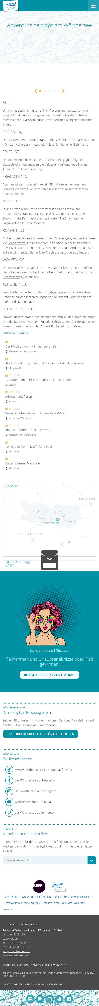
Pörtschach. (14, 120)
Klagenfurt (56, 292)
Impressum (10, 897)
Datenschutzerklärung (36, 897)
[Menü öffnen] (93, 5)
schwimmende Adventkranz (27, 140)
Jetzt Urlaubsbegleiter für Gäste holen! (40, 734)
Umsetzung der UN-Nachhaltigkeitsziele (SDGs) (32, 984)
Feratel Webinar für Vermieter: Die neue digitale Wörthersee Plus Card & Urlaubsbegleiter (49, 974)
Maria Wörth (17, 243)
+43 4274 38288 (17, 943)
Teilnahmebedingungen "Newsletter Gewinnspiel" (34, 965)
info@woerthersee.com (16, 951)
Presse (8, 909)
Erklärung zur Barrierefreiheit (74, 897)
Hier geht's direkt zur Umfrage (49, 675)
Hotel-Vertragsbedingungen (22, 903)
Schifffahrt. (81, 144)
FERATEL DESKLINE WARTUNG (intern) (65, 903)
